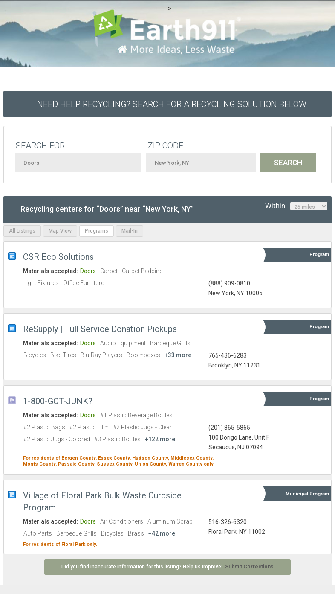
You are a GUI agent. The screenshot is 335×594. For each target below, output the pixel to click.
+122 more (160, 439)
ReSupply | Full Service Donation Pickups (100, 329)
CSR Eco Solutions (58, 257)
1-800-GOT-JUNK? (57, 401)
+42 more (161, 533)
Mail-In (129, 231)
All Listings (22, 231)
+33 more (178, 355)
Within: (296, 206)
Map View (60, 231)
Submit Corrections (249, 567)
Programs (96, 231)
